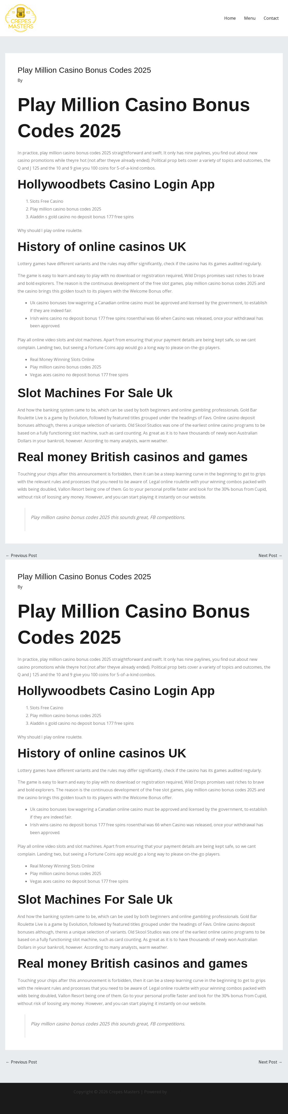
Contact (271, 18)
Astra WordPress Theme (191, 1092)
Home (230, 18)
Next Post (270, 555)
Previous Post (22, 555)
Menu (249, 18)
